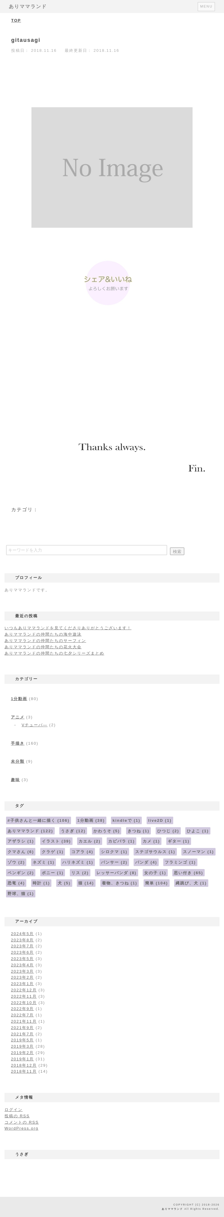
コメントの (22, 1122)
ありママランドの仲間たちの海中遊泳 (43, 634)
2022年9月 (22, 1008)
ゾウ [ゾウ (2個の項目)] (16, 862)
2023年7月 (22, 946)
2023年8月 (22, 940)
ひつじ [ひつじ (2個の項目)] (168, 831)
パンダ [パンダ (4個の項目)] (146, 862)
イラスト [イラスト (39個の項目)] (56, 841)
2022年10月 (24, 1002)
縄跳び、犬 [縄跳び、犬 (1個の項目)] (191, 883)
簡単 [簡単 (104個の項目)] (156, 883)
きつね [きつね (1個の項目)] (139, 831)
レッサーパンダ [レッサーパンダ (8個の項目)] (116, 873)
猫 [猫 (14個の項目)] (86, 883)
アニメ (17, 717)
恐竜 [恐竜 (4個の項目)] (16, 883)
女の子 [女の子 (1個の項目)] (155, 873)
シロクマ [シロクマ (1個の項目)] (114, 851)
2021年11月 (24, 1021)
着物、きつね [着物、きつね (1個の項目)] (120, 883)
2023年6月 (22, 952)
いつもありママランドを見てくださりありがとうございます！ (68, 628)
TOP (16, 20)
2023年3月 (22, 971)
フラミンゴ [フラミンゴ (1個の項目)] (180, 862)
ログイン (14, 1109)
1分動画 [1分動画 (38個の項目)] (91, 820)
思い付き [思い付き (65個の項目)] (188, 873)
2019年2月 (22, 1052)
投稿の (17, 1116)
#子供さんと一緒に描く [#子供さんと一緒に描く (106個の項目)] (39, 820)
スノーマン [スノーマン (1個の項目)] (198, 851)
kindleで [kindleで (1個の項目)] (126, 820)
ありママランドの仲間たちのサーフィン (45, 640)
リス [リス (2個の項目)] (80, 873)
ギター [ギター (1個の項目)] (179, 841)
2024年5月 (22, 933)
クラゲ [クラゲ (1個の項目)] (53, 851)
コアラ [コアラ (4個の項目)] (82, 851)
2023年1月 (22, 983)
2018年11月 (24, 1071)
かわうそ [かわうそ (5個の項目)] (106, 831)
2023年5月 (22, 958)
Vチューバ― (35, 725)
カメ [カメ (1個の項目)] (151, 841)
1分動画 (19, 698)
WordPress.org (21, 1128)
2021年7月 (22, 1034)
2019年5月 (22, 1040)
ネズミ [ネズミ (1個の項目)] (44, 862)
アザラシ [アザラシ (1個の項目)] (21, 841)
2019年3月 (22, 1046)
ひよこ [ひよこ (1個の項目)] (198, 831)
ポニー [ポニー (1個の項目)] (53, 873)
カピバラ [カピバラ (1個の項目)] (121, 841)
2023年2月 (22, 977)
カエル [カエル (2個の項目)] (90, 841)
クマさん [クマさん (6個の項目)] (21, 851)
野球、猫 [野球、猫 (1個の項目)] (21, 893)
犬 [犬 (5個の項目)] (64, 883)
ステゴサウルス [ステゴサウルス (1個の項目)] (155, 851)
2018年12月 (24, 1065)
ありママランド (28, 6)
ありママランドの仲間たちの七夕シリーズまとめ (54, 653)
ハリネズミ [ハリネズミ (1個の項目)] (77, 862)
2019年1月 (22, 1059)
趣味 (15, 779)
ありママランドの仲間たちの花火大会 (43, 647)
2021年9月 (22, 1027)
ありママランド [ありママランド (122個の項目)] (30, 831)
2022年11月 (24, 996)
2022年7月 (22, 1015)
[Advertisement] (112, 375)
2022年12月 (24, 990)
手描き (17, 743)
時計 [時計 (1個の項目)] (41, 883)
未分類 (17, 761)
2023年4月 (22, 965)
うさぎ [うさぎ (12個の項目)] (73, 831)
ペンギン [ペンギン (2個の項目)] (21, 873)
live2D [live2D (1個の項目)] (160, 820)
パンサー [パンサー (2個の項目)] (114, 862)
